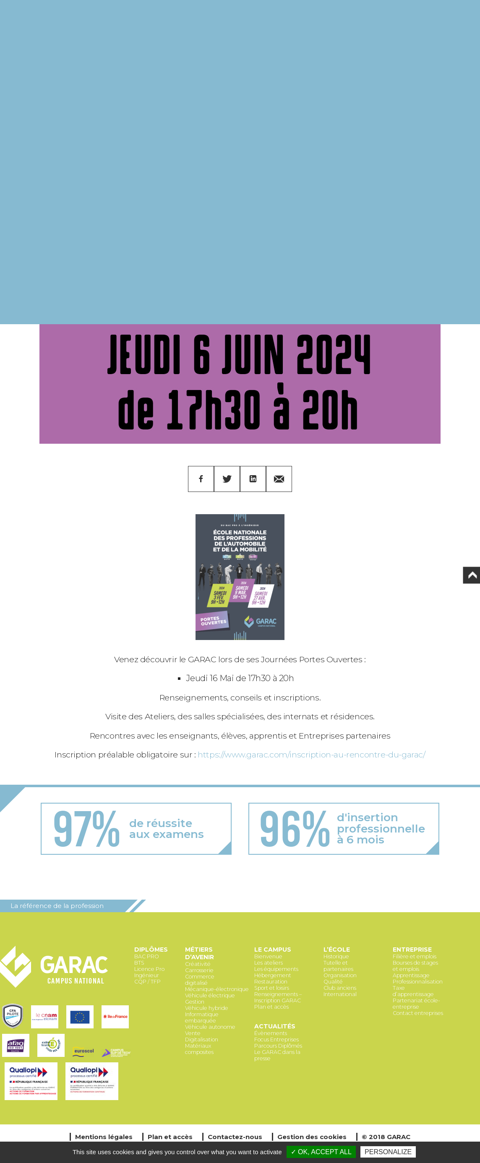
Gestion (194, 1002)
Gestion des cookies (312, 1137)
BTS (139, 963)
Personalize (388, 1151)
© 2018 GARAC (386, 1137)
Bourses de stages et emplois (415, 966)
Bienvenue (268, 956)
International (340, 994)
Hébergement (272, 975)
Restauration (270, 981)
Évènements (270, 1033)
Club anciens (339, 988)
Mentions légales (104, 1137)
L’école (336, 949)
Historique (336, 956)
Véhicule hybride (206, 1008)
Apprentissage (411, 975)
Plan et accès (271, 1007)
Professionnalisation (418, 981)
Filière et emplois (414, 956)
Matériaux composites (199, 1049)
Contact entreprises (418, 1013)
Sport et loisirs (271, 988)
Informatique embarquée (202, 1017)
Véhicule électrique (210, 995)
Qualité (333, 981)
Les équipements (276, 969)
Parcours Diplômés (278, 1046)
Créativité (198, 964)
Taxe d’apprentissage (413, 991)
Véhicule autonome (210, 1027)
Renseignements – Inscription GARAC (278, 997)
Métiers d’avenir (199, 953)
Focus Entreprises (276, 1039)
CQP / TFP (147, 981)
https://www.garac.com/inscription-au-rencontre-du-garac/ (311, 754)
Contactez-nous (235, 1137)
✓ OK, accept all (321, 1151)
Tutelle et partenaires (338, 966)
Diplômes (151, 949)
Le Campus (272, 949)
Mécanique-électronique (217, 989)
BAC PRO (146, 956)
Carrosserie (199, 970)
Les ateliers (268, 963)
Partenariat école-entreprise (416, 1003)
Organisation (340, 975)
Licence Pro (149, 969)
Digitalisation (201, 1039)
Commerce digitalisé (199, 979)
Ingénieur (146, 975)
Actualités (274, 1026)
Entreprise (412, 949)
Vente (193, 1033)
